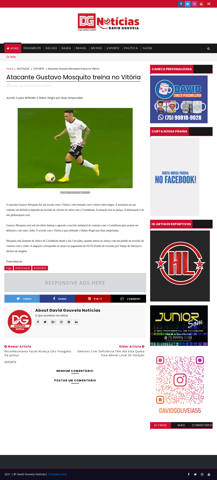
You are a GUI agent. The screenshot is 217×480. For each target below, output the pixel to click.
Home (14, 48)
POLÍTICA (131, 48)
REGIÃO (51, 48)
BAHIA (66, 48)
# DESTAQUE (22, 268)
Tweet (24, 299)
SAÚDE (148, 48)
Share (60, 299)
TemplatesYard (57, 474)
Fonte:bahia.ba (14, 261)
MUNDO (96, 48)
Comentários (202, 425)
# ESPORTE (40, 268)
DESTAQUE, (33, 85)
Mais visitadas (181, 425)
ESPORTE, (46, 85)
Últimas (160, 425)
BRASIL (81, 48)
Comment (130, 299)
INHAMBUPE (32, 48)
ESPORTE (113, 48)
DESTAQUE (23, 68)
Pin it (95, 299)
